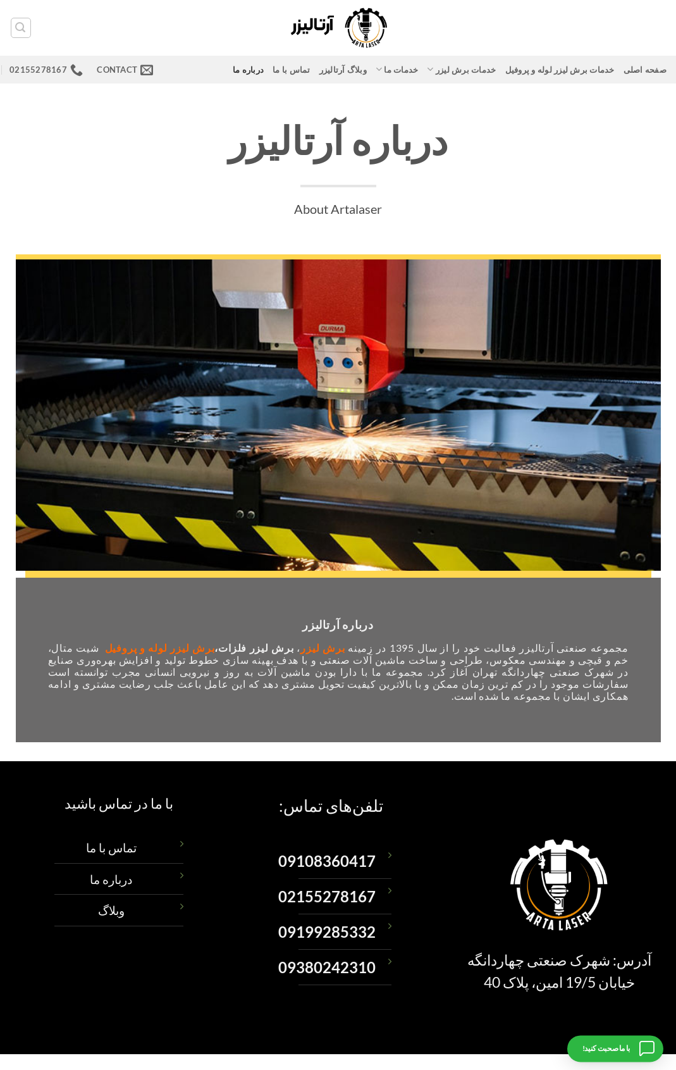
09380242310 (327, 967)
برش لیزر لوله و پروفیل (160, 648)
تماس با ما (291, 70)
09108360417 (327, 861)
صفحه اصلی (645, 70)
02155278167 (327, 896)
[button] (21, 28)
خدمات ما (397, 69)
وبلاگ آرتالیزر (343, 70)
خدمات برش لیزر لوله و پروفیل (560, 70)
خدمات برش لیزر (461, 69)
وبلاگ (111, 910)
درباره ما (248, 70)
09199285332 (327, 932)
